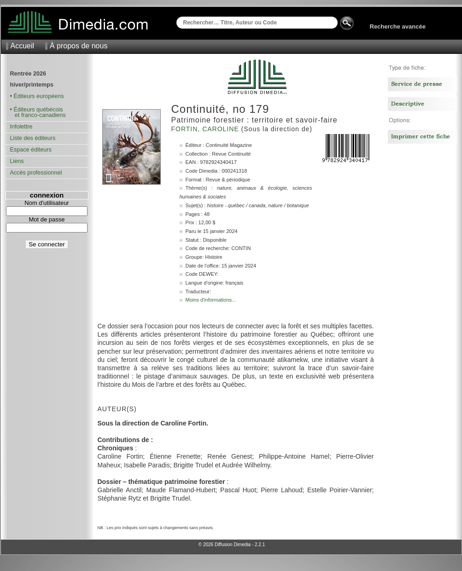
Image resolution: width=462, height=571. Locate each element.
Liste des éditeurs (33, 138)
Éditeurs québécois (38, 109)
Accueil (23, 46)
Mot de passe (46, 219)
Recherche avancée (398, 26)
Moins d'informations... (211, 300)
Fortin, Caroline (206, 129)
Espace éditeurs (31, 149)
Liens (17, 161)
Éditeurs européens (38, 96)
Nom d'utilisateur (46, 202)
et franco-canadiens (38, 115)
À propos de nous (78, 46)
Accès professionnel (36, 172)
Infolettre (21, 126)
